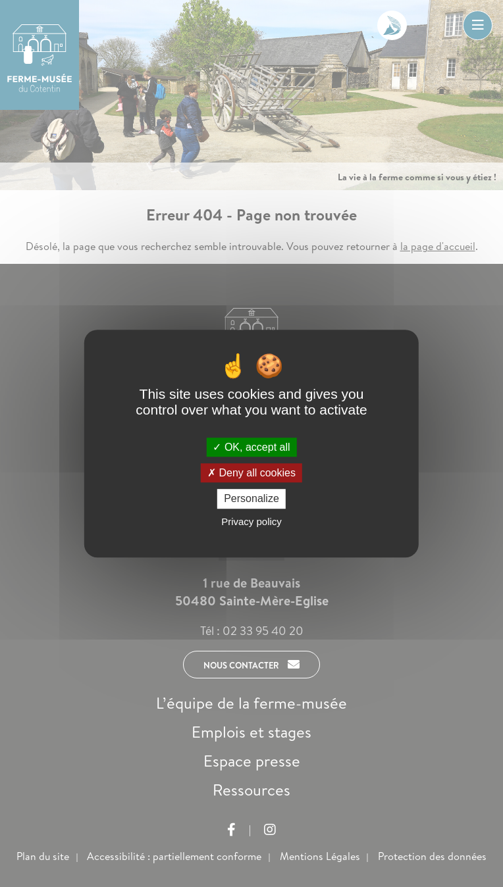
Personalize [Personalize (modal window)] (251, 499)
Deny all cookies (251, 472)
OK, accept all (251, 447)
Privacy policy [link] (251, 521)
